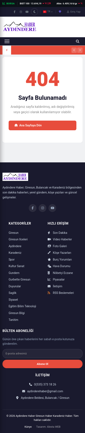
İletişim (55, 286)
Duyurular (15, 286)
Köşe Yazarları (59, 252)
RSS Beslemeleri (61, 292)
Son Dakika (57, 232)
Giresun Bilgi (17, 313)
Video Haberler (60, 239)
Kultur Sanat (16, 266)
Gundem (14, 273)
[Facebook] (33, 208)
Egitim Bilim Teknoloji (22, 306)
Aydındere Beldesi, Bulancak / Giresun (42, 397)
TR (48, 11)
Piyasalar (56, 279)
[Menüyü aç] (6, 41)
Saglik (12, 292)
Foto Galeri (57, 246)
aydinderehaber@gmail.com (42, 391)
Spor (12, 259)
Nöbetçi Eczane (60, 273)
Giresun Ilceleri (18, 239)
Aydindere (15, 246)
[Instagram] (42, 208)
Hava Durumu (59, 266)
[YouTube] (52, 208)
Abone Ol (42, 363)
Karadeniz (15, 252)
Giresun (13, 232)
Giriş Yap (73, 11)
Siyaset (13, 299)
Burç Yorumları (60, 259)
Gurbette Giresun (19, 279)
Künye (28, 426)
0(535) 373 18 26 (42, 384)
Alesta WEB (54, 426)
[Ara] (78, 41)
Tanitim (13, 319)
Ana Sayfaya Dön (28, 125)
